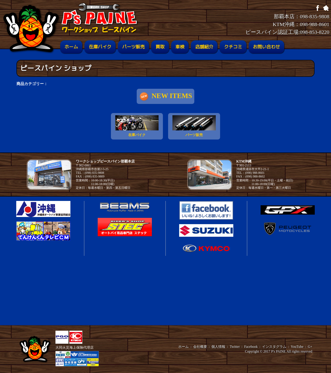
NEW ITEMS (165, 96)
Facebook (251, 346)
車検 (180, 46)
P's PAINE (278, 351)
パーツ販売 (133, 46)
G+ (310, 346)
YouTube (297, 346)
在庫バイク (100, 46)
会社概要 (200, 346)
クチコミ (233, 46)
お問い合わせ (266, 46)
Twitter (235, 346)
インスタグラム (274, 346)
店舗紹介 (204, 46)
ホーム (71, 46)
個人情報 (218, 346)
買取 (160, 46)
